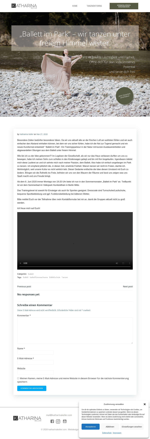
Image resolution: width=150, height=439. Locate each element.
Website (21, 369)
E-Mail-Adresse (25, 359)
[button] (144, 404)
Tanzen (65, 278)
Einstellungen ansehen (132, 427)
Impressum (117, 433)
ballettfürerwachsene (39, 278)
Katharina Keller (26, 135)
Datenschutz (107, 433)
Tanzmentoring (94, 6)
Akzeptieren (90, 427)
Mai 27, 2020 (42, 135)
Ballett (31, 275)
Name (21, 349)
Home (75, 6)
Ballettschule (54, 278)
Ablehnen (110, 427)
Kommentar (24, 317)
